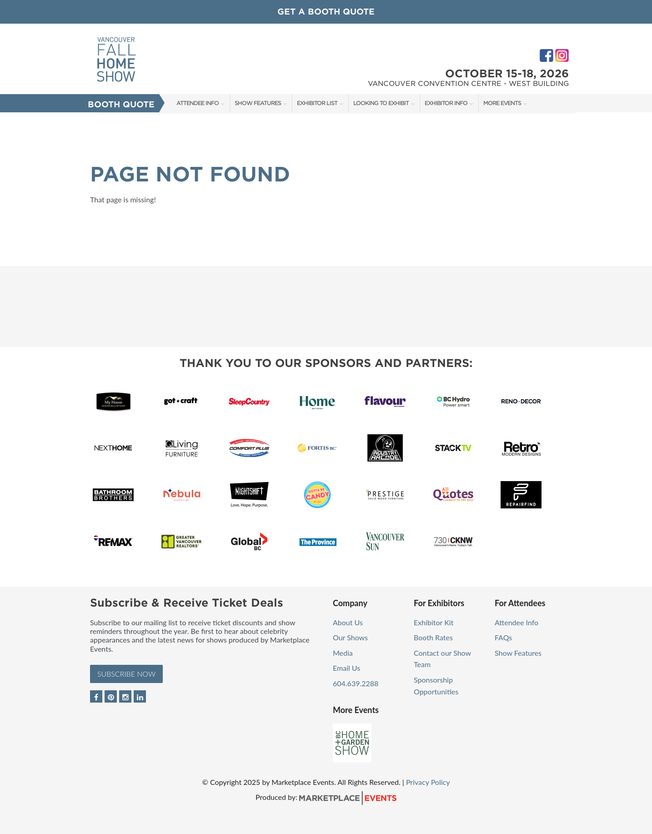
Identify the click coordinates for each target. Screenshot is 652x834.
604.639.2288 (355, 683)
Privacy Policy (428, 782)
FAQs (503, 637)
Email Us (346, 667)
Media (343, 652)
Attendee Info (197, 103)
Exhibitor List (317, 103)
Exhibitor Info (446, 103)
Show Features (258, 103)
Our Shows (350, 637)
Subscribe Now (126, 673)
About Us (348, 622)
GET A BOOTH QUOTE (326, 11)
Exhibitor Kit (433, 622)
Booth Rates (433, 637)
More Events (502, 103)
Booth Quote (121, 104)
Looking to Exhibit (381, 103)
